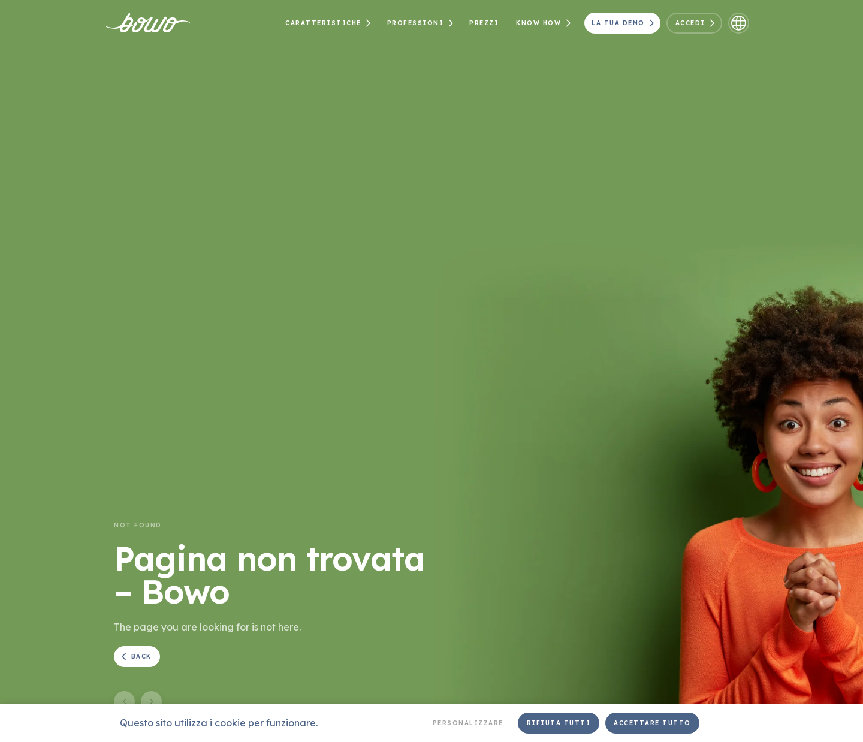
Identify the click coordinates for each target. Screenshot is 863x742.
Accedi (697, 23)
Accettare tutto (652, 723)
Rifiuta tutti (559, 723)
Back (135, 656)
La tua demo (624, 23)
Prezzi (484, 23)
